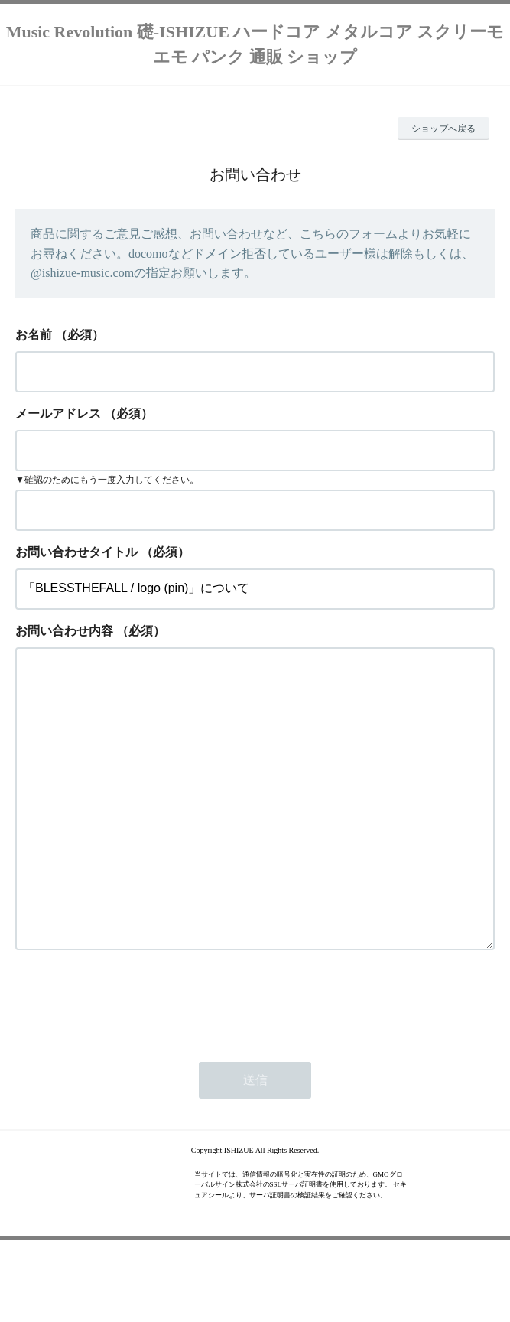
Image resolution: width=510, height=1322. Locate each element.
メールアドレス (58, 413)
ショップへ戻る (443, 128)
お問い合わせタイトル (76, 551)
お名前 (33, 334)
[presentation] (131, 1062)
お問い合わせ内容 (64, 630)
